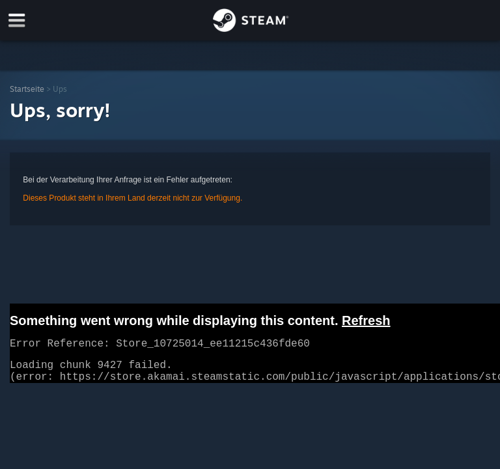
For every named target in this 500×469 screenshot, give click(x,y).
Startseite (27, 89)
